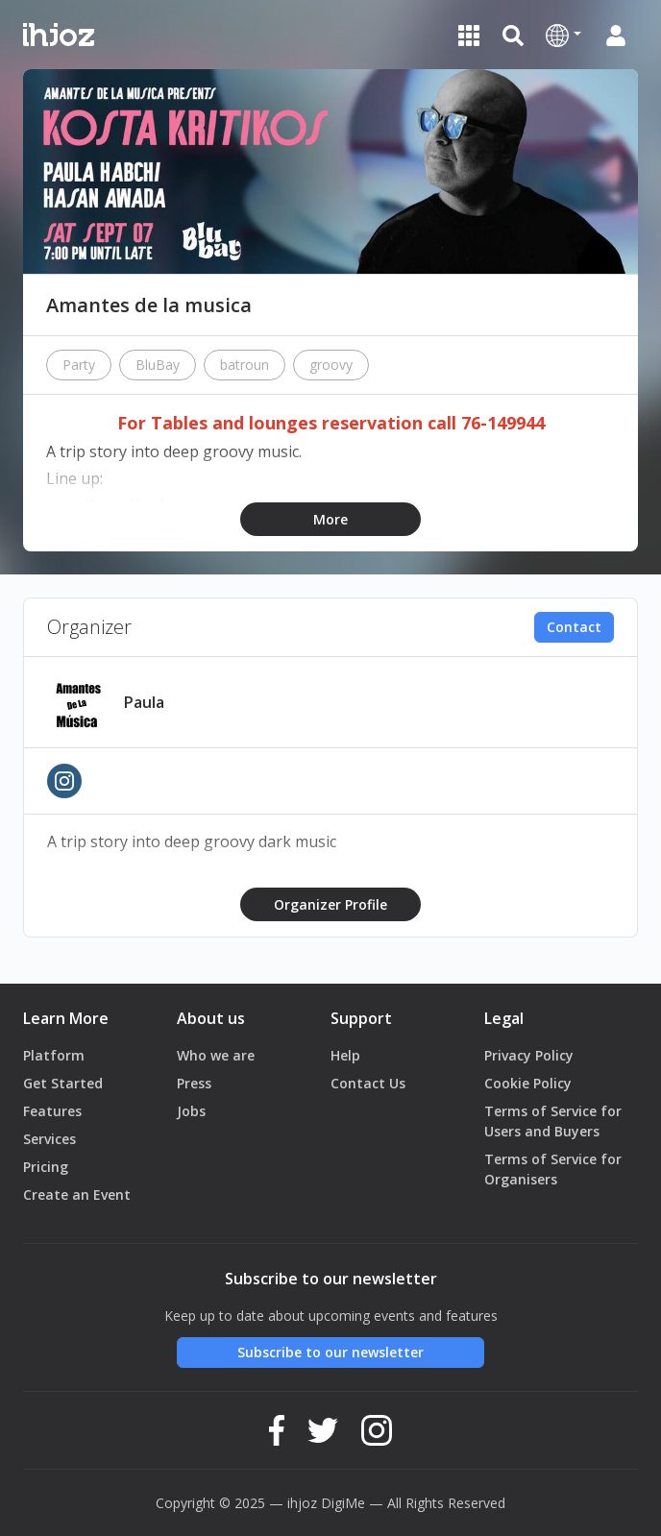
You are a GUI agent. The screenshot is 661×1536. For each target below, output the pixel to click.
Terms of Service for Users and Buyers (553, 1121)
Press (194, 1083)
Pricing (45, 1167)
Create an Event (77, 1194)
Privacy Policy (529, 1055)
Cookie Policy (528, 1083)
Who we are (216, 1055)
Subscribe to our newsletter (330, 1352)
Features (52, 1111)
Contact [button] (574, 627)
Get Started (63, 1083)
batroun (244, 364)
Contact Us (367, 1083)
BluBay (157, 364)
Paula (144, 702)
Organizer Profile (330, 904)
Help (345, 1055)
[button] (563, 34)
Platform (54, 1055)
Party (78, 364)
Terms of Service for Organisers (553, 1169)
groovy (331, 364)
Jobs (191, 1111)
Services (49, 1139)
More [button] (330, 519)
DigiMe (343, 1503)
